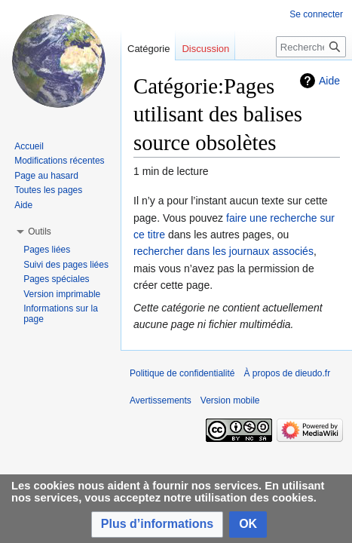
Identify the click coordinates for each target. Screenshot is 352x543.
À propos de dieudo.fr (286, 373)
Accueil (29, 146)
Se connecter (316, 14)
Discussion (205, 48)
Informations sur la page (60, 313)
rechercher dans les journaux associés (223, 251)
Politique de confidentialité (182, 373)
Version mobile (230, 400)
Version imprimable (61, 294)
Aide (329, 81)
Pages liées (46, 249)
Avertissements (160, 400)
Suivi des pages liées (66, 264)
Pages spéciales (56, 279)
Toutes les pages (48, 190)
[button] (157, 524)
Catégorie (148, 48)
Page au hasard (46, 175)
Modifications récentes (59, 160)
